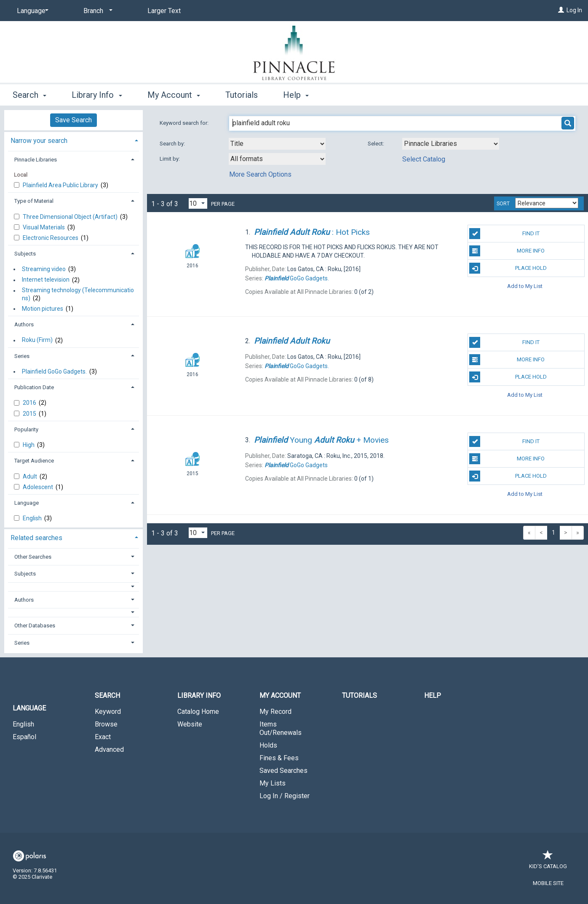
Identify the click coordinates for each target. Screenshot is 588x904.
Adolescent (38, 487)
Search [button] (29, 95)
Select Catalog (423, 159)
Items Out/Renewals (280, 728)
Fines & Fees (279, 758)
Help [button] (296, 95)
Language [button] (26, 503)
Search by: (173, 143)
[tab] (73, 139)
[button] (73, 586)
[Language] (31, 11)
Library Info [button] (97, 95)
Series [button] (21, 356)
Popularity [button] (26, 429)
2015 (30, 413)
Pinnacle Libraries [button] (35, 159)
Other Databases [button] (34, 625)
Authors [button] (24, 324)
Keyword (108, 712)
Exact (103, 737)
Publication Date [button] (34, 387)
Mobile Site (548, 883)
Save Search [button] (73, 120)
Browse (106, 724)
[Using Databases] (450, 144)
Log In (574, 10)
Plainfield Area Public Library (61, 185)
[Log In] (561, 10)
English (33, 518)
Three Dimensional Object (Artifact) (71, 216)
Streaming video (44, 269)
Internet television (45, 280)
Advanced (109, 749)
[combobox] (277, 144)
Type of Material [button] (33, 201)
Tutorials (241, 95)
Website (189, 724)
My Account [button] (173, 95)
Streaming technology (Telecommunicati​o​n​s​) (78, 294)
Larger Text (164, 11)
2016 (30, 402)
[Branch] (96, 11)
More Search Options (260, 174)
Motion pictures (42, 308)
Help (432, 695)
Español (24, 737)
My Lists (272, 783)
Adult (30, 476)
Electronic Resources (51, 237)
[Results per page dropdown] (198, 203)
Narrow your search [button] (39, 141)
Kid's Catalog (548, 862)
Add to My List (525, 285)
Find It (504, 233)
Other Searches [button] (32, 557)
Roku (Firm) (37, 340)
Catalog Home (198, 712)
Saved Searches (283, 771)
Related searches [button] (36, 538)
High (29, 444)
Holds (268, 745)
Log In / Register (284, 796)
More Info (507, 250)
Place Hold (507, 268)
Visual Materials (44, 227)
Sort (503, 204)
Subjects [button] (25, 253)
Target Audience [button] (34, 460)
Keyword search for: (185, 123)
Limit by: (170, 159)
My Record (275, 712)
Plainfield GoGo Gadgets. (54, 371)
